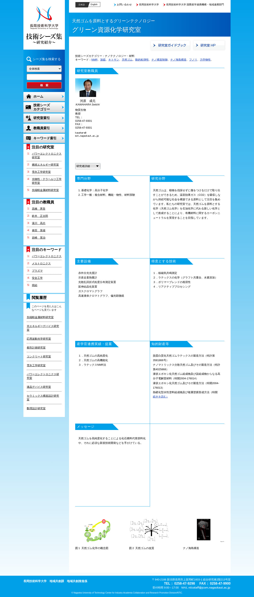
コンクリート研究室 (39, 356)
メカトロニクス (41, 263)
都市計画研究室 (36, 347)
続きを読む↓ (160, 396)
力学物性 (205, 59)
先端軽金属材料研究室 (45, 190)
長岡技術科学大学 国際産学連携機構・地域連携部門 (195, 4)
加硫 (103, 59)
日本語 (82, 5)
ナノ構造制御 (159, 59)
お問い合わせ (124, 4)
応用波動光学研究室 (39, 338)
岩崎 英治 (38, 237)
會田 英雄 (38, 230)
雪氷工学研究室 (41, 171)
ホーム (38, 96)
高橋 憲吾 (38, 208)
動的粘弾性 (142, 59)
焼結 (34, 285)
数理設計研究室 (36, 408)
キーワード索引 (45, 138)
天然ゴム (127, 59)
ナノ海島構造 (178, 59)
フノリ (193, 59)
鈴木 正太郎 (40, 215)
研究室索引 (41, 118)
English (94, 4)
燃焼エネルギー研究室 (45, 164)
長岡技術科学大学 (149, 4)
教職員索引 (41, 128)
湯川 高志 (38, 223)
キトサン (113, 59)
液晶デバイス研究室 (39, 386)
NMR (94, 59)
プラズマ (37, 270)
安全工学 (37, 277)
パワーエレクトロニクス (47, 256)
